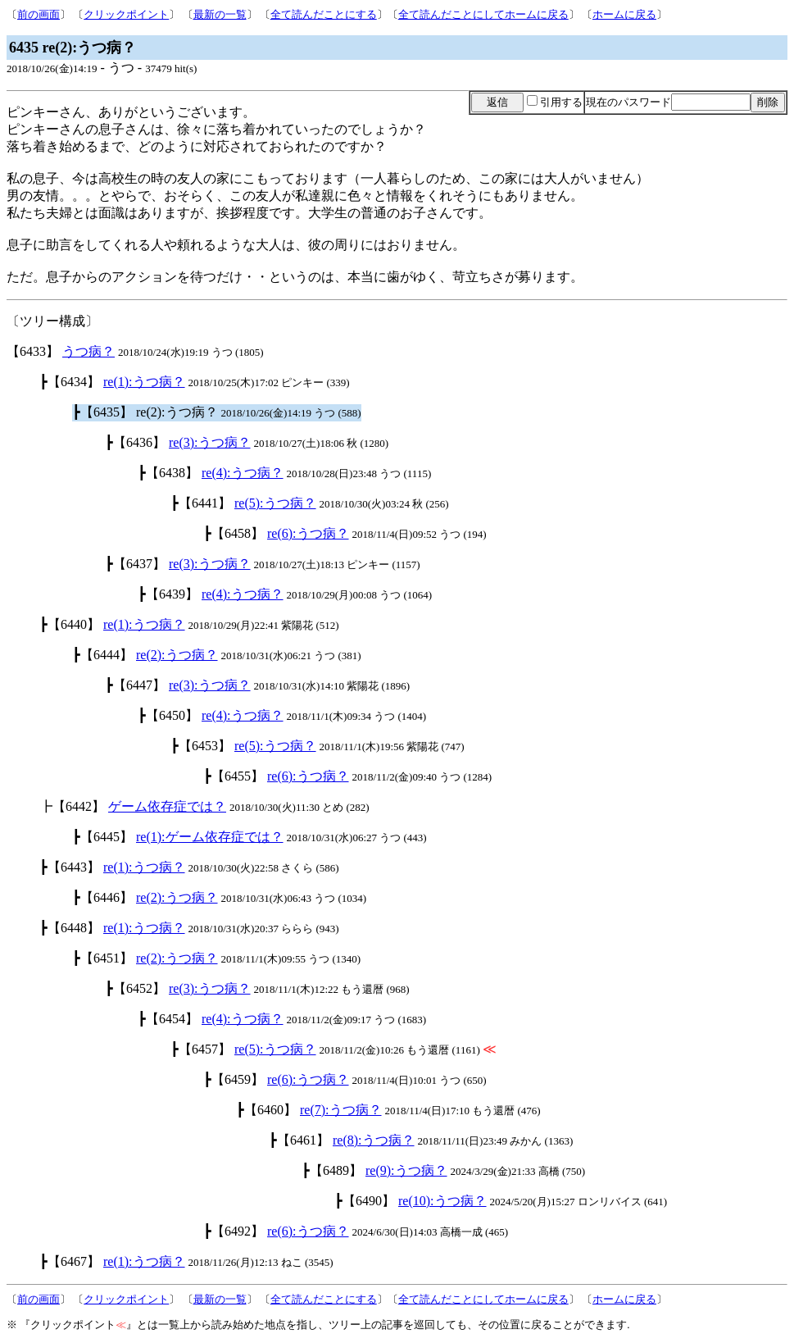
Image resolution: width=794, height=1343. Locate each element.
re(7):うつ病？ (341, 1110)
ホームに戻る (624, 14)
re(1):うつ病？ (144, 382)
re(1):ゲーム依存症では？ (210, 837)
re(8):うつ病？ (374, 1140)
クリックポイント (126, 14)
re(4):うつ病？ (243, 473)
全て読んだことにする (323, 14)
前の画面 (38, 14)
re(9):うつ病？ (406, 1170)
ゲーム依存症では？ (167, 806)
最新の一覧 (220, 14)
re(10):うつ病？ (442, 1201)
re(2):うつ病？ (177, 655)
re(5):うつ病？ (275, 503)
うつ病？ (88, 351)
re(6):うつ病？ (308, 533)
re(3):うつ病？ (210, 442)
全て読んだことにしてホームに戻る (483, 14)
